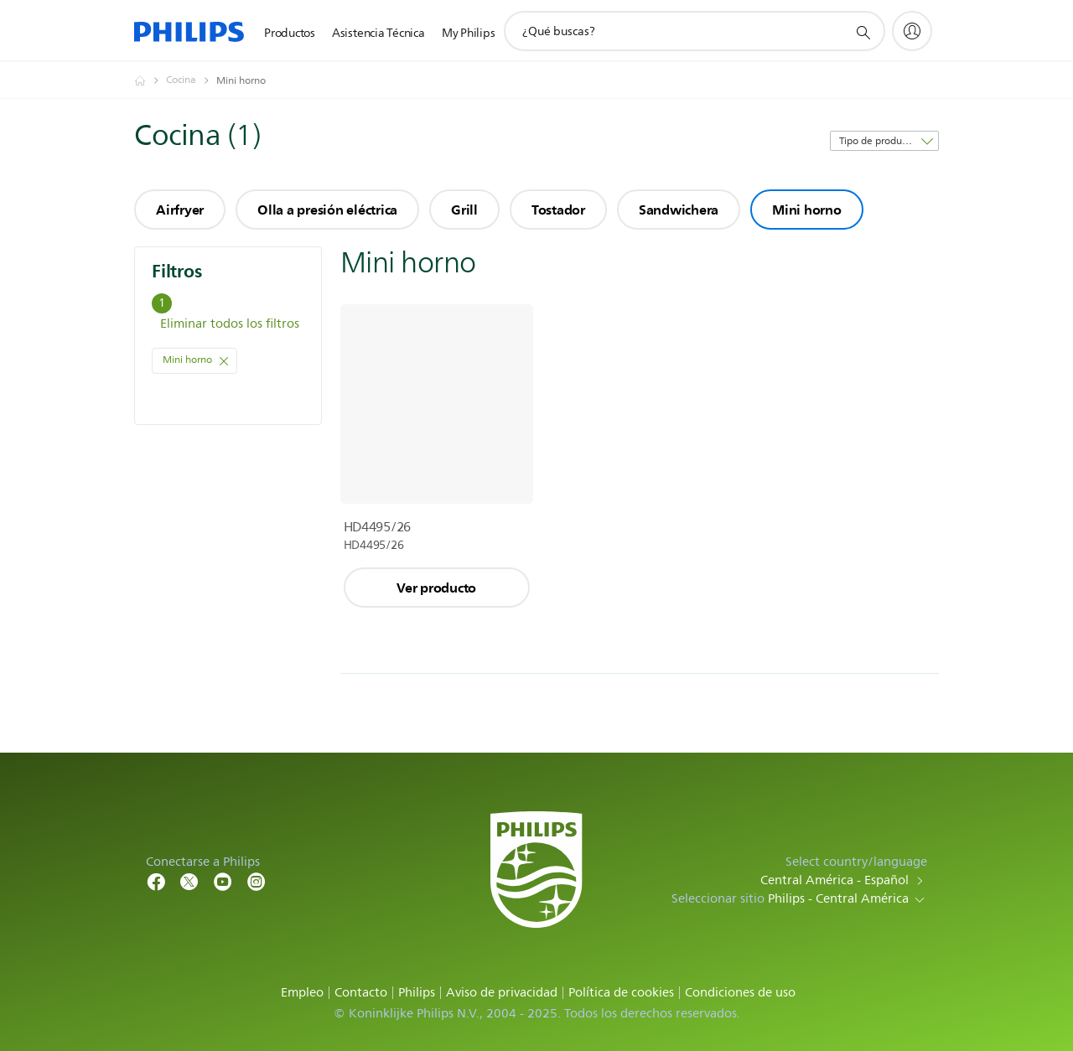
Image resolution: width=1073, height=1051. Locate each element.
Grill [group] (464, 209)
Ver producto (436, 587)
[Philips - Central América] (150, 80)
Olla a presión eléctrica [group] (327, 209)
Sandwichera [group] (678, 209)
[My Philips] (912, 31)
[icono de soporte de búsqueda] (863, 32)
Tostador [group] (558, 209)
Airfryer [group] (180, 209)
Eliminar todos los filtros (229, 323)
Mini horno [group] (807, 209)
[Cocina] (191, 80)
